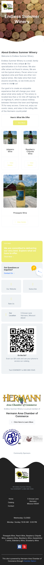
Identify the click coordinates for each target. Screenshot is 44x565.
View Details (10, 164)
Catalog (11, 502)
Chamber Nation (29, 561)
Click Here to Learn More (22, 422)
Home (11, 499)
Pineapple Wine (20, 213)
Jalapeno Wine (10, 150)
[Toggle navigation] (40, 7)
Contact (11, 506)
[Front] (7, 7)
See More (20, 123)
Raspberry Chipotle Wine (30, 151)
